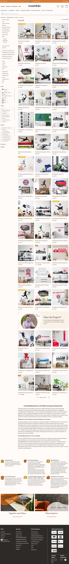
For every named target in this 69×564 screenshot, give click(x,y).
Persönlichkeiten (6, 116)
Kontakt (3, 532)
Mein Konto (19, 532)
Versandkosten (35, 534)
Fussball (21, 17)
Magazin (18, 549)
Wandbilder (11, 10)
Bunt (5, 94)
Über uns (3, 535)
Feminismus (5, 112)
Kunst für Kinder (6, 115)
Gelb (5, 97)
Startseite (3, 17)
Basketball (28, 448)
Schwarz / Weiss (7, 92)
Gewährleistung (35, 541)
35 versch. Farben (8, 96)
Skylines (5, 121)
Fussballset (58, 443)
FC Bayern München (7, 136)
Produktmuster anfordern (22, 543)
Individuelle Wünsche (21, 539)
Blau (5, 101)
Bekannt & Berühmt (7, 110)
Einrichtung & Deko (35, 10)
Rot (5, 99)
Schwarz (5, 89)
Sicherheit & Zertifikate (37, 539)
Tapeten (17, 10)
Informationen (35, 529)
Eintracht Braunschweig (8, 130)
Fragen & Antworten (6, 534)
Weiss (5, 91)
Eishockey (20, 448)
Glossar (18, 547)
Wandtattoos (4, 10)
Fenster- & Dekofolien (47, 10)
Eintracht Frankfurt (7, 133)
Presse (2, 537)
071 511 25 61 (4, 1)
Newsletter (19, 545)
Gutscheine (19, 534)
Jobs (32, 547)
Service (18, 529)
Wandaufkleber (23, 422)
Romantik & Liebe (6, 120)
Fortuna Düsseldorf (7, 139)
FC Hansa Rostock (7, 137)
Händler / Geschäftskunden (5, 540)
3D (3, 108)
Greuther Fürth (6, 141)
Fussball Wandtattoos (27, 438)
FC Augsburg (6, 134)
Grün (5, 102)
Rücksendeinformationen (37, 537)
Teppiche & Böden (25, 10)
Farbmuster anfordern (21, 541)
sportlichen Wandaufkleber (46, 412)
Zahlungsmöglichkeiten (37, 535)
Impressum (33, 549)
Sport (16, 17)
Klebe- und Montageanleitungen (21, 536)
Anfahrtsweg (34, 532)
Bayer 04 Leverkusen (7, 128)
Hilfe (2, 529)
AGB (32, 545)
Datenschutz (34, 543)
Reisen (4, 118)
